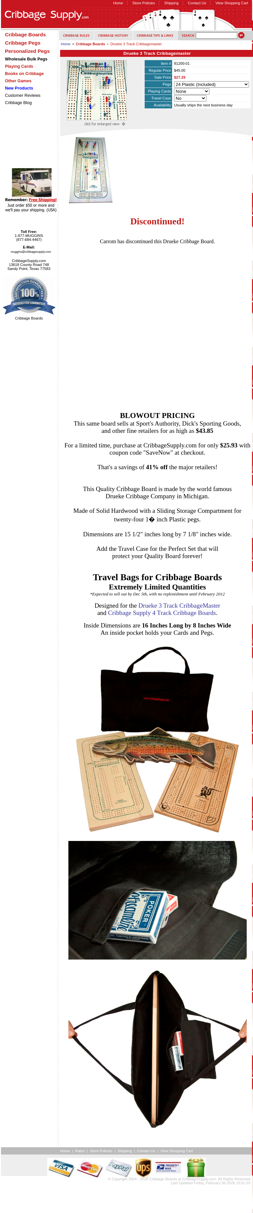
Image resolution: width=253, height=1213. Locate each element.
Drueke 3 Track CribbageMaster (179, 605)
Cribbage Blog (18, 102)
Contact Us (197, 3)
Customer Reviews (22, 95)
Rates (80, 1151)
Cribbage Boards (163, 1179)
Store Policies (143, 3)
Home (118, 3)
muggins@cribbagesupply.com (31, 251)
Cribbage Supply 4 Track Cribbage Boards (162, 612)
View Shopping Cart (231, 3)
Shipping (171, 3)
